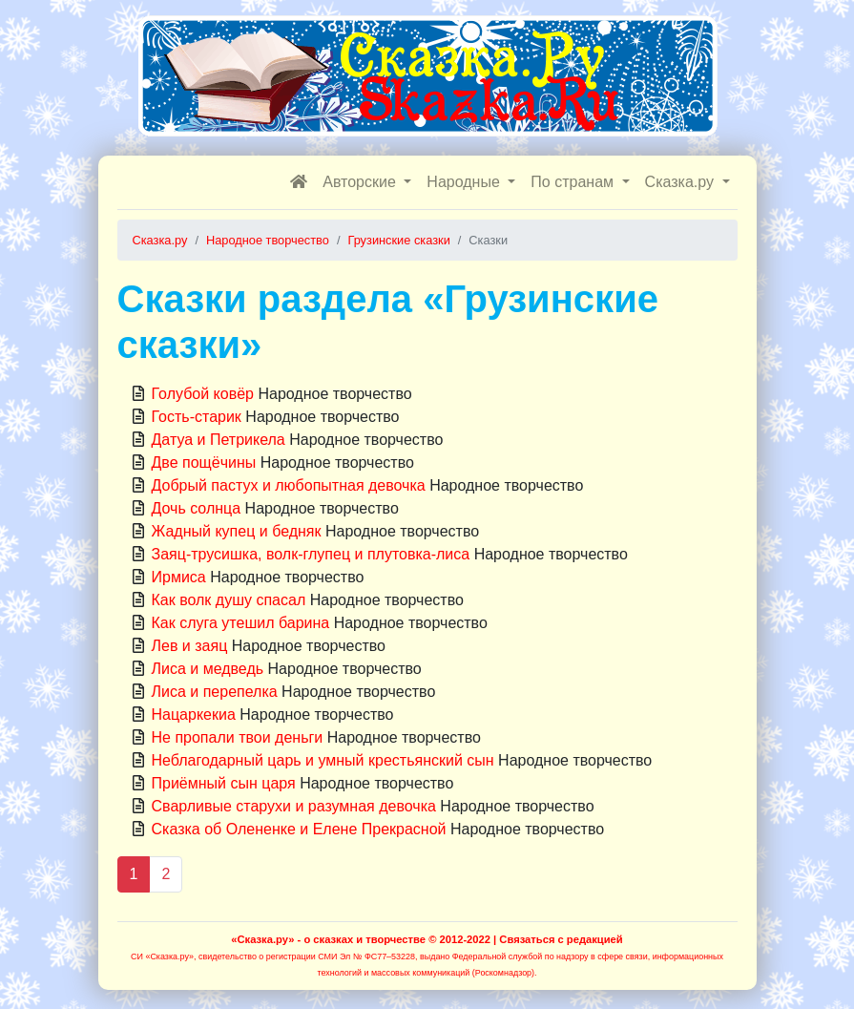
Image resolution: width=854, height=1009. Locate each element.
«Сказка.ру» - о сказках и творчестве (328, 939)
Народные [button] (465, 182)
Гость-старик (196, 417)
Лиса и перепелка (215, 691)
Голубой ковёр (203, 394)
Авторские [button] (361, 182)
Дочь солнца (196, 508)
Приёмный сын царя (224, 783)
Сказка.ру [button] (682, 182)
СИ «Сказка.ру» (162, 956)
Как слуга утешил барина (241, 623)
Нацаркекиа (194, 714)
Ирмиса (179, 577)
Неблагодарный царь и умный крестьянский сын (323, 760)
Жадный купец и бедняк (237, 531)
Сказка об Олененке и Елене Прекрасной (299, 829)
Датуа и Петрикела (218, 439)
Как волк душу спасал (229, 600)
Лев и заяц (190, 646)
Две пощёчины (204, 462)
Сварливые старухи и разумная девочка (294, 806)
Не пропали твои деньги (237, 737)
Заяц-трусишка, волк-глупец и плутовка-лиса (311, 554)
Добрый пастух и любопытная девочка (289, 485)
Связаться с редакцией (560, 939)
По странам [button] (574, 182)
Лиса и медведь (208, 669)
